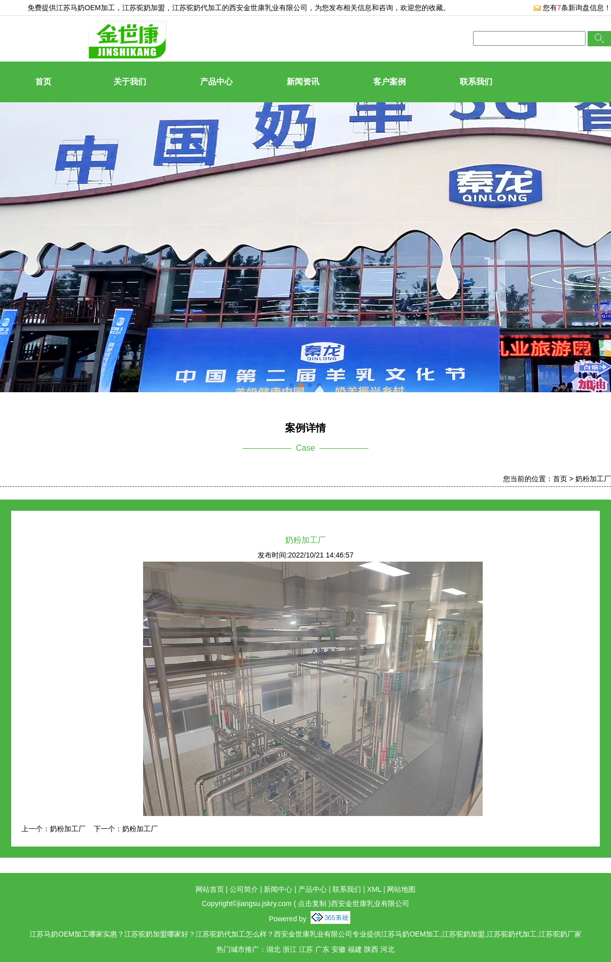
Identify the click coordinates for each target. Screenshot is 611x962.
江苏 (306, 949)
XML (374, 889)
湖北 (273, 949)
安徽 (338, 949)
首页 (43, 81)
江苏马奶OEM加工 (85, 8)
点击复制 (312, 903)
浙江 (290, 949)
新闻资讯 (303, 81)
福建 (355, 949)
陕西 (371, 949)
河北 (387, 949)
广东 (322, 949)
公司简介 (244, 889)
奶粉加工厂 (593, 479)
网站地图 (401, 889)
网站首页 (210, 889)
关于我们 (130, 81)
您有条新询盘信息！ (572, 8)
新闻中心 (278, 889)
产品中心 (216, 81)
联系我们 (476, 81)
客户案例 (389, 81)
